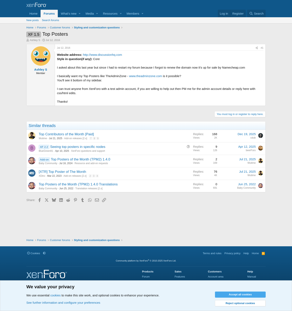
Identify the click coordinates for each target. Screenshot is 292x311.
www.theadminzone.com (145, 76)
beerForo (251, 150)
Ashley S (35, 40)
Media (90, 13)
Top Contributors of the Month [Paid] (66, 134)
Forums (49, 13)
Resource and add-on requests (91, 163)
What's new (68, 13)
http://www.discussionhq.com (102, 54)
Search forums (50, 20)
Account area (215, 276)
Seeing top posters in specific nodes (77, 147)
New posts (32, 20)
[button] (80, 13)
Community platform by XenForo (146, 260)
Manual (251, 276)
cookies (55, 295)
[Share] (256, 48)
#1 (262, 47)
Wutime (43, 138)
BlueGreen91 (46, 151)
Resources (110, 13)
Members (133, 13)
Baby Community (48, 163)
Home (33, 13)
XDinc (42, 175)
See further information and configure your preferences (63, 302)
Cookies (33, 253)
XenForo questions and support (88, 151)
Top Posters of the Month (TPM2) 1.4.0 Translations (78, 184)
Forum (146, 276)
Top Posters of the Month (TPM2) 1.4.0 (80, 159)
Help (246, 253)
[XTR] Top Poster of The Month (62, 172)
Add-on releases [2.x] (75, 138)
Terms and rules (212, 253)
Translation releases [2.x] (89, 188)
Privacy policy (232, 253)
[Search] (256, 13)
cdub (253, 137)
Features (180, 276)
